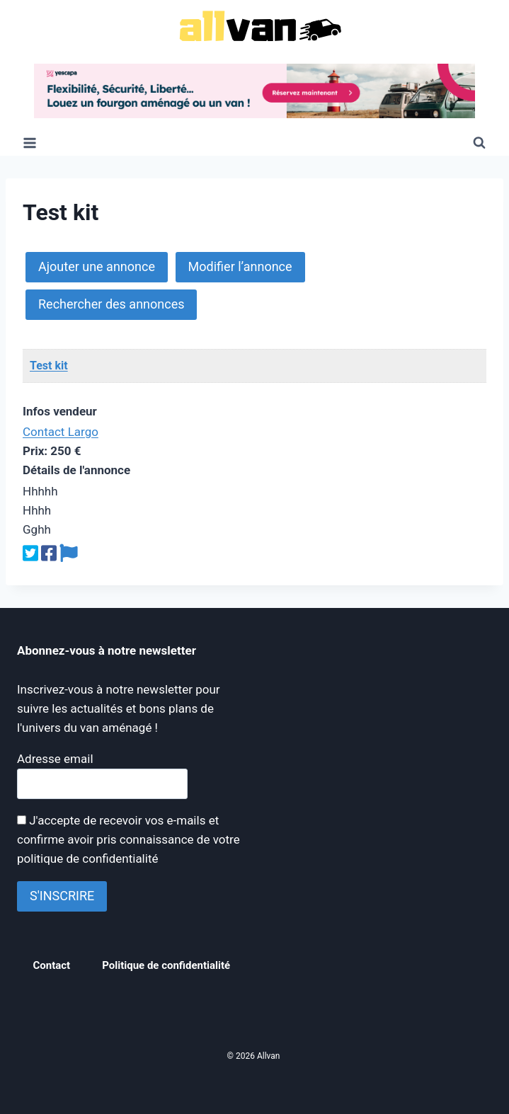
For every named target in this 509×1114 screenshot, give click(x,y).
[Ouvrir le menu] (30, 143)
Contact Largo (60, 432)
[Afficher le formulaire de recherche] (479, 143)
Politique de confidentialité (166, 965)
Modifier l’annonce (240, 266)
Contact (52, 965)
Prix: (35, 451)
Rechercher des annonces (111, 304)
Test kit (49, 365)
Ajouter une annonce (96, 266)
